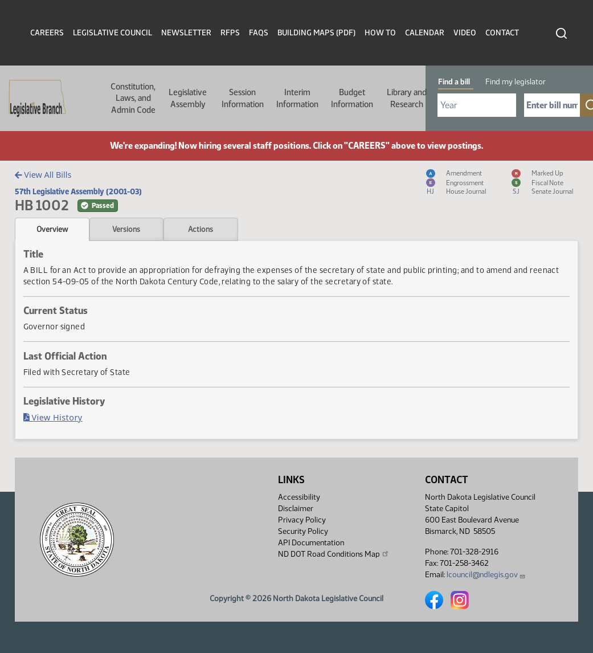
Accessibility (299, 497)
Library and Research (407, 98)
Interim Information (297, 98)
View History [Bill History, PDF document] (53, 417)
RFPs (230, 33)
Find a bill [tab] (454, 82)
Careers (47, 33)
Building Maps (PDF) (316, 33)
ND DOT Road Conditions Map (334, 554)
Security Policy (303, 531)
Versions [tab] (126, 229)
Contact (502, 33)
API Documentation (311, 543)
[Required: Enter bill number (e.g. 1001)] (552, 105)
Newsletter (186, 33)
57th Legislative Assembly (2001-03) (78, 191)
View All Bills (43, 174)
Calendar (424, 33)
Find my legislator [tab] (515, 82)
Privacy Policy (302, 520)
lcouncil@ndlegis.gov (486, 574)
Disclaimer (295, 508)
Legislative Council (112, 33)
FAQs (258, 33)
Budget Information (352, 98)
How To (380, 33)
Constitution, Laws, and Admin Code (133, 98)
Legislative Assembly (188, 98)
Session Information (243, 98)
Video (464, 33)
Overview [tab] (52, 229)
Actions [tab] (200, 229)
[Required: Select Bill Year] (477, 105)
